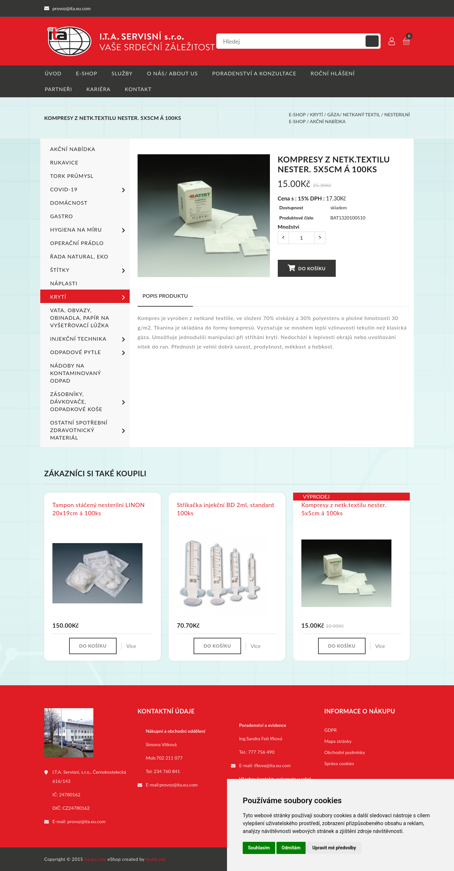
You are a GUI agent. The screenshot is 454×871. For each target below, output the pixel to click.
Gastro (61, 216)
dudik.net (156, 859)
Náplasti (63, 283)
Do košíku (307, 268)
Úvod (52, 73)
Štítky (88, 270)
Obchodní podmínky (344, 752)
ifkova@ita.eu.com (272, 765)
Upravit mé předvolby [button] (334, 847)
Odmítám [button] (291, 847)
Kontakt (138, 89)
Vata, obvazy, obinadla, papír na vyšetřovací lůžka (79, 318)
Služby (122, 73)
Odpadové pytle (88, 352)
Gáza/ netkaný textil (353, 115)
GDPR (330, 730)
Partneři (58, 89)
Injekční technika (88, 339)
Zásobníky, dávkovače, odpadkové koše (88, 401)
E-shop (86, 73)
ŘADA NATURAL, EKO (79, 257)
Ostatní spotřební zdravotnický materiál (88, 430)
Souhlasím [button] (259, 847)
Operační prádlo (77, 243)
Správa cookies (339, 763)
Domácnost (68, 203)
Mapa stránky (337, 741)
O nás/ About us (173, 73)
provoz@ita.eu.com (86, 821)
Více (131, 646)
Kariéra (98, 89)
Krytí (316, 115)
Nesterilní (397, 115)
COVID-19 (88, 190)
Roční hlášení (334, 73)
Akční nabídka (328, 121)
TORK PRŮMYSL (72, 176)
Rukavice (64, 163)
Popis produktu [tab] (165, 296)
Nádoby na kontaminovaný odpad (75, 373)
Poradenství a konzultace (256, 73)
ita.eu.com (95, 859)
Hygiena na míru (88, 230)
